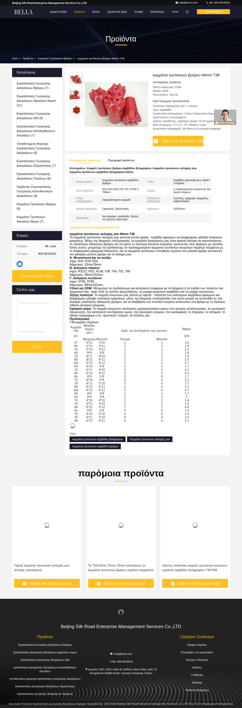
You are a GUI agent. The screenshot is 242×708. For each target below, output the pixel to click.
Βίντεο (96, 11)
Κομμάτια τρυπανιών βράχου (55, 58)
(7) (33, 86)
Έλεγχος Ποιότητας (197, 659)
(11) (36, 101)
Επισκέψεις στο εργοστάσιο (197, 652)
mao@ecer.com (186, 2)
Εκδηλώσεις (157, 11)
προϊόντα (27, 58)
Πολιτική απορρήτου (197, 690)
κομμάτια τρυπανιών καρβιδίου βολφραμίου (97, 439)
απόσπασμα (213, 11)
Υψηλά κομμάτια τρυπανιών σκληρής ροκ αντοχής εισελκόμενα (41, 568)
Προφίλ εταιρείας (197, 644)
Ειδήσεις (197, 667)
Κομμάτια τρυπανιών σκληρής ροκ (150, 439)
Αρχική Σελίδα (58, 11)
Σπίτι (15, 58)
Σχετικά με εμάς (117, 11)
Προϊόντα (79, 11)
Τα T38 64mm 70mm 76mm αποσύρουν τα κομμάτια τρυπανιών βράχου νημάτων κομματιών (121, 568)
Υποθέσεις (197, 675)
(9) (33, 116)
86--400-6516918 (218, 2)
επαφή (139, 11)
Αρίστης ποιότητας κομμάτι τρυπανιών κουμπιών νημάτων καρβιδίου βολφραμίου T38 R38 (194, 568)
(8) (33, 148)
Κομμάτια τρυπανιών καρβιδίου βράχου (95, 446)
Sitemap (197, 682)
